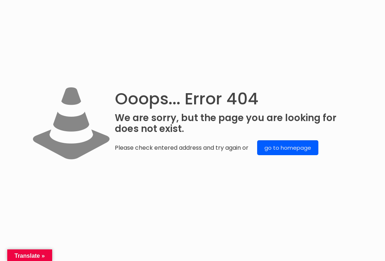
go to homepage (287, 148)
